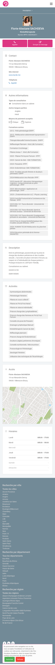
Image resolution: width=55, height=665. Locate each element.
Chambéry (6, 511)
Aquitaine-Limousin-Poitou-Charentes (16, 598)
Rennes (5, 536)
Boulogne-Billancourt (10, 509)
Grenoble (5, 516)
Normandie (6, 615)
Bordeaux (6, 507)
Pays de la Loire (8, 618)
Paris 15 (5, 534)
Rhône (4, 586)
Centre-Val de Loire (9, 608)
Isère (4, 573)
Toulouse (5, 548)
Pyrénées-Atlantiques (10, 583)
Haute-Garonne (8, 566)
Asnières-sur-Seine (9, 502)
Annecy (5, 499)
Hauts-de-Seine (8, 568)
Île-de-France (7, 623)
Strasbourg (6, 546)
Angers (5, 497)
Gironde (5, 564)
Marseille (5, 524)
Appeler (13, 83)
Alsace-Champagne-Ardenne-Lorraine (16, 596)
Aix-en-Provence (8, 492)
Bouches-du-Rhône (9, 561)
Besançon (6, 504)
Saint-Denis (6, 541)
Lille (3, 519)
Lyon (4, 521)
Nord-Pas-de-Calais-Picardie (13, 613)
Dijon (4, 514)
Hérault (5, 571)
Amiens (5, 494)
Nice (4, 531)
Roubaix (5, 539)
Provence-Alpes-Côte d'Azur (12, 620)
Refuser (20, 659)
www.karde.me (14, 75)
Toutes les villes (9, 489)
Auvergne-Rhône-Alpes (11, 601)
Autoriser (9, 659)
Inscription (27, 10)
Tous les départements (12, 556)
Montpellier (6, 526)
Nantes (5, 529)
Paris (4, 581)
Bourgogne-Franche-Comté (12, 603)
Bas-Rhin (5, 559)
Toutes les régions (10, 593)
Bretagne (5, 606)
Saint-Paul (6, 543)
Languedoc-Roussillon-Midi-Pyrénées (16, 611)
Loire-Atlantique (8, 576)
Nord (4, 578)
